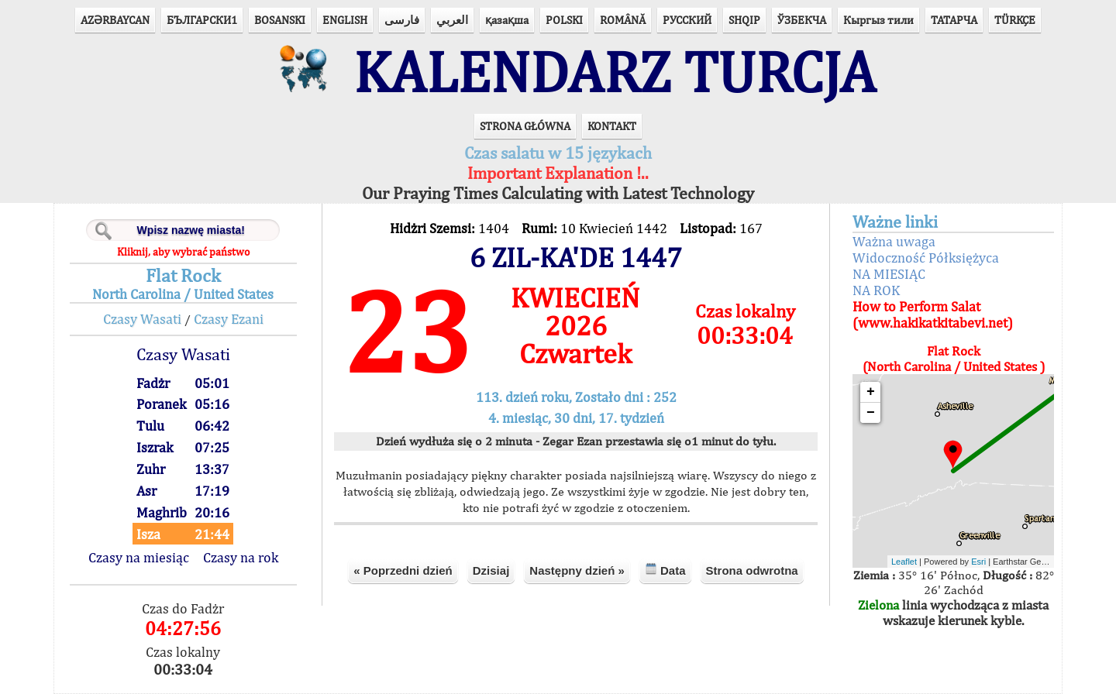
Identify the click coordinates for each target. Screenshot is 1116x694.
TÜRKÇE (1014, 19)
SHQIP (744, 19)
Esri (978, 561)
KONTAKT (611, 125)
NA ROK (876, 290)
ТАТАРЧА (954, 19)
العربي (452, 19)
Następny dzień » (577, 570)
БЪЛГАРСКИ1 (202, 19)
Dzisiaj (491, 570)
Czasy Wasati (142, 319)
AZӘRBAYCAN (115, 19)
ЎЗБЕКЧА (801, 19)
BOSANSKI (279, 19)
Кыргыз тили (878, 19)
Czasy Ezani (229, 319)
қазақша (507, 19)
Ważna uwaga (893, 241)
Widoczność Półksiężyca (925, 257)
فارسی (401, 19)
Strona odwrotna (752, 570)
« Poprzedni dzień (403, 570)
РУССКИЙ (687, 19)
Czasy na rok (240, 557)
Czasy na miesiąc (138, 557)
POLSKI (564, 19)
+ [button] (870, 392)
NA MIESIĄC (888, 274)
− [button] (870, 413)
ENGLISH (344, 19)
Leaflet (904, 561)
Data (665, 569)
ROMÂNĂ (623, 19)
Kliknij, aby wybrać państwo (183, 252)
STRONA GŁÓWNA (525, 125)
